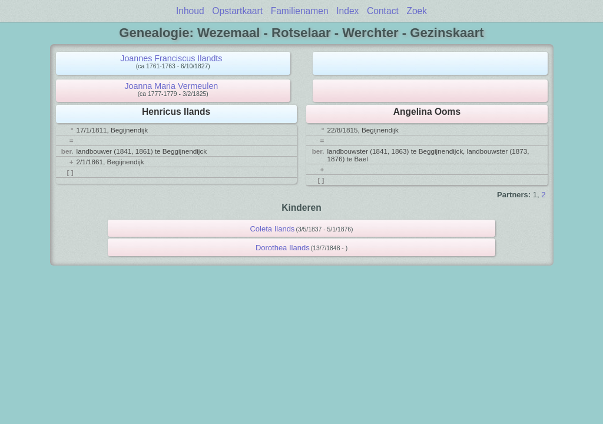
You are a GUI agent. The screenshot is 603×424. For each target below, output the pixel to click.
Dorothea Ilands (283, 247)
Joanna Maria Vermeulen (171, 86)
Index (347, 11)
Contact (383, 11)
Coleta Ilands (272, 228)
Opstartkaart (237, 11)
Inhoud (190, 11)
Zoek (416, 11)
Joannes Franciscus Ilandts (171, 58)
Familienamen (300, 11)
